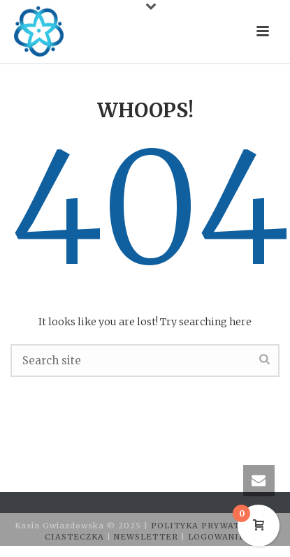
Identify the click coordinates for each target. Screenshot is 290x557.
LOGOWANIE (216, 537)
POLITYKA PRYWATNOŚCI (211, 525)
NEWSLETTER (147, 537)
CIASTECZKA (76, 537)
